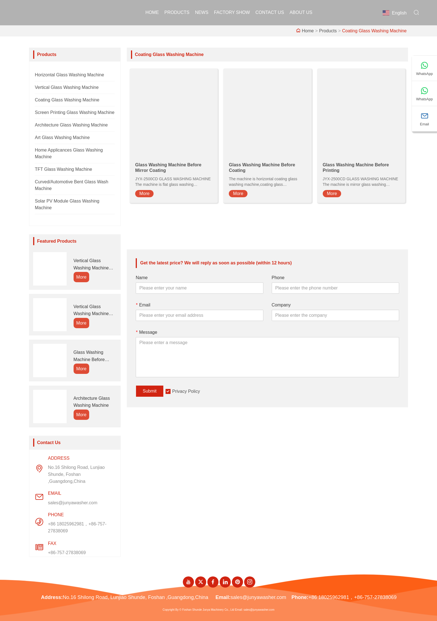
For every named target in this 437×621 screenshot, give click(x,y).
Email (143, 305)
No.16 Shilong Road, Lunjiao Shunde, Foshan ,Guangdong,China (76, 474)
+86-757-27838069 (67, 552)
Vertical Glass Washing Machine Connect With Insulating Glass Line (94, 264)
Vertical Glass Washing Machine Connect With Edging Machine (94, 310)
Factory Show (232, 12)
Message (146, 332)
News (201, 12)
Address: (52, 597)
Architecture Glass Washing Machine (71, 125)
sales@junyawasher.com (72, 502)
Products (177, 12)
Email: (222, 597)
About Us (301, 12)
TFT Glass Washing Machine (63, 169)
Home (152, 12)
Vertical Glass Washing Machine (67, 87)
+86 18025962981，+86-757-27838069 (77, 527)
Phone (278, 277)
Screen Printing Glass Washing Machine (75, 112)
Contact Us (270, 12)
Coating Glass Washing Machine (374, 30)
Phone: (300, 597)
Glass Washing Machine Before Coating (89, 356)
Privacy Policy (186, 391)
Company (281, 305)
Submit (150, 391)
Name (142, 277)
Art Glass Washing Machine (62, 137)
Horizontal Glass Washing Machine (69, 74)
